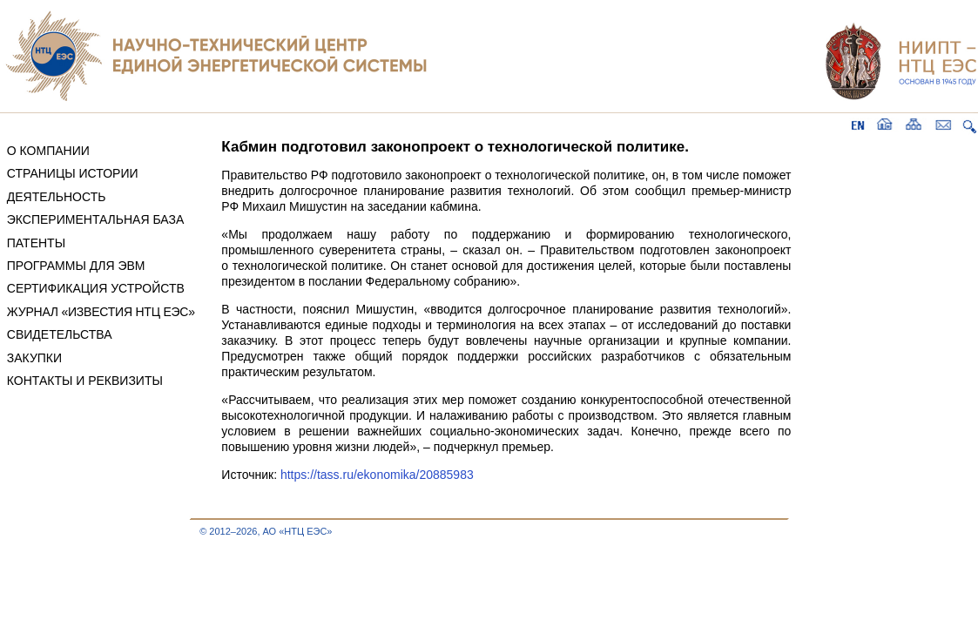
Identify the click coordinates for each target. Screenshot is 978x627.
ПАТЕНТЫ (36, 243)
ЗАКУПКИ (34, 358)
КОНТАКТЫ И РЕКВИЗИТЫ (85, 381)
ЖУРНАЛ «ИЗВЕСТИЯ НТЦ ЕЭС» (101, 312)
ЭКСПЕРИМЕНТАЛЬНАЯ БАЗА (96, 219)
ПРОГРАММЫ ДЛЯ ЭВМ (76, 266)
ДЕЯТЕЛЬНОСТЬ (56, 197)
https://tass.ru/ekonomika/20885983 (377, 475)
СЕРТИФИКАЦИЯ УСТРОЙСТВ (96, 288)
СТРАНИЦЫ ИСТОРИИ (72, 173)
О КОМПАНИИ (48, 151)
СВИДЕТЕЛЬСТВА (59, 334)
